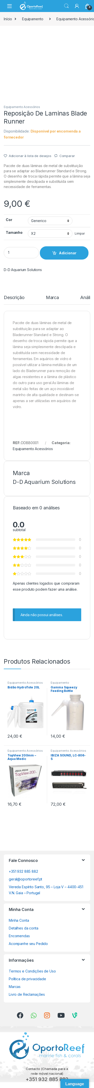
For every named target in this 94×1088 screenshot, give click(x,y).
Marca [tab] (52, 297)
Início (8, 19)
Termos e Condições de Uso (32, 971)
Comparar (67, 156)
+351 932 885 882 (23, 871)
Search (66, 6)
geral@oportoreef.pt (25, 879)
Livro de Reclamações (27, 994)
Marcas (15, 986)
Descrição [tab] (14, 297)
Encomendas (19, 936)
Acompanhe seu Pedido (28, 943)
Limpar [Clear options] (80, 233)
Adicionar (67, 253)
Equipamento (32, 19)
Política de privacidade (27, 979)
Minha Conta (19, 920)
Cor (9, 220)
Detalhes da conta (23, 928)
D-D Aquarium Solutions (23, 270)
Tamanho (14, 232)
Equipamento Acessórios (22, 107)
